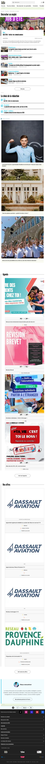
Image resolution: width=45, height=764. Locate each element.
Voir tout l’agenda (22, 475)
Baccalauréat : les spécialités (24, 6)
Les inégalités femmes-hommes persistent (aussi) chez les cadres (22, 48)
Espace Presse (4, 735)
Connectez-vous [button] (5, 748)
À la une (3, 6)
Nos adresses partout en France (22, 699)
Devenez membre (5, 738)
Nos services (4, 729)
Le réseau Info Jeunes (6, 741)
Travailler (42, 6)
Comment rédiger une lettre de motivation (17, 80)
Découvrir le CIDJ (5, 719)
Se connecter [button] (41, 2)
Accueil (2, 11)
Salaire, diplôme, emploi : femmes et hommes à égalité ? (20, 56)
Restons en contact (5, 716)
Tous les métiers (11, 6)
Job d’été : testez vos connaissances (22, 33)
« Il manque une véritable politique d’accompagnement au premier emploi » (24, 64)
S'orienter (35, 6)
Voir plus (22, 88)
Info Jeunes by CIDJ (5, 722)
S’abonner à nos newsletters (7, 744)
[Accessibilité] (13, 708)
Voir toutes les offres (22, 671)
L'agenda (3, 725)
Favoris (24, 707)
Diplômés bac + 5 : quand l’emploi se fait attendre (19, 72)
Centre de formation (5, 732)
